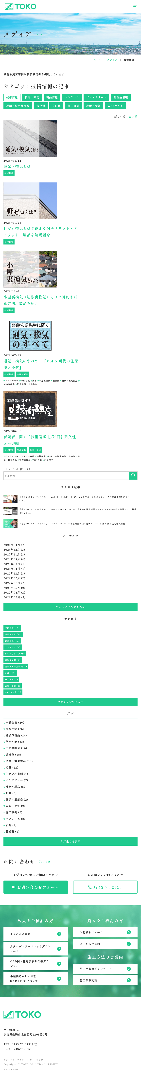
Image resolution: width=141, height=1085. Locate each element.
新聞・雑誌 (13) (13, 634)
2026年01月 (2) (14, 545)
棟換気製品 (24, 459)
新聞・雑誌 (32, 97)
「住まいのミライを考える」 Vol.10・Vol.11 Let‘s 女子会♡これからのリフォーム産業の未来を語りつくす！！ (75, 498)
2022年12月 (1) (14, 573)
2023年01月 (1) (14, 569)
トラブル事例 (10, 380)
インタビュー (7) (15, 780)
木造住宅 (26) (13, 729)
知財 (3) (10, 793)
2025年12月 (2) (14, 550)
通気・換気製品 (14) (18, 761)
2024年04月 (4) (14, 559)
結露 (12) (10, 767)
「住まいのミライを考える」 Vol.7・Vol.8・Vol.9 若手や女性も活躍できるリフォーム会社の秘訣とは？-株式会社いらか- (77, 511)
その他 (56, 106)
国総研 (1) (11, 831)
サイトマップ (36, 1059)
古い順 (133, 116)
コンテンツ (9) (12, 647)
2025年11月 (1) (14, 554)
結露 (34, 380)
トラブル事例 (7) (15, 774)
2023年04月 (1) (14, 564)
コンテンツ (72, 97)
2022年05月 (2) (14, 588)
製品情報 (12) (12, 640)
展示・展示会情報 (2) (16, 666)
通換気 (55, 380)
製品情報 (52, 97)
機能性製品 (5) (14, 787)
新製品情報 (120, 97)
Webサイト (115, 106)
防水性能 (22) (13, 742)
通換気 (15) (12, 754)
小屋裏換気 (43, 380)
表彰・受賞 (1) (12, 685)
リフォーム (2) (14, 819)
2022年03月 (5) (14, 597)
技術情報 (12, 97)
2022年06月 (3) (14, 583)
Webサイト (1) (13, 692)
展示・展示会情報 (17, 106)
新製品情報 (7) (12, 660)
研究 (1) (10, 825)
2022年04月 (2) (14, 592)
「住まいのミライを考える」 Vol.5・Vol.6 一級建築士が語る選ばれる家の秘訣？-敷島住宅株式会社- (72, 523)
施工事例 (73, 106)
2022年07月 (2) (14, 578)
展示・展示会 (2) (15, 799)
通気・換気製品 (68, 380)
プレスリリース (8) (15, 653)
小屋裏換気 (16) (15, 748)
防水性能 (21, 384)
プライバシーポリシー (14, 1059)
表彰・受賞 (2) (14, 806)
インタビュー (10, 456)
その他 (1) (10, 672)
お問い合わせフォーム (35, 887)
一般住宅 (24, 380)
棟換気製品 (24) (15, 735)
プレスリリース (96, 97)
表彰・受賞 (93, 106)
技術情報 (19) (12, 628)
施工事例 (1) (11, 679)
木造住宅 (32, 384)
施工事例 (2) (12, 812)
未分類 (40, 106)
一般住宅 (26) (13, 722)
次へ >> (25, 469)
